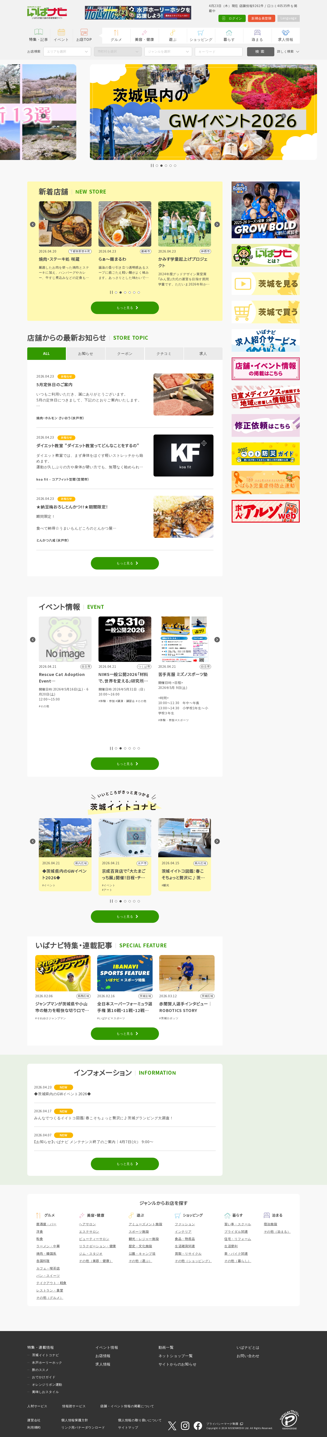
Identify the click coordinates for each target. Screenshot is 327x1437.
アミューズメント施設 (145, 1224)
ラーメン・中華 (48, 1246)
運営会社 (34, 1420)
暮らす (229, 40)
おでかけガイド (44, 1377)
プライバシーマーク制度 (222, 1423)
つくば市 (81, 863)
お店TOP (84, 40)
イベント (61, 40)
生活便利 (231, 1246)
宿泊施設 (270, 1224)
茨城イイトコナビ (45, 1355)
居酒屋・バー (46, 1224)
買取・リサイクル (188, 1253)
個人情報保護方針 (74, 1420)
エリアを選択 (56, 51)
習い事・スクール (237, 1224)
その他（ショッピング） (193, 1261)
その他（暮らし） (237, 1261)
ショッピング (201, 40)
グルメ (116, 40)
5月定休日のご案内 (54, 385)
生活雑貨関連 (185, 1246)
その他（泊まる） (277, 1231)
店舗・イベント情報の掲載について (127, 1406)
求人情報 (285, 40)
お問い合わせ (248, 1356)
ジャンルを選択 (159, 51)
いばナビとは (248, 1347)
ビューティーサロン (94, 1239)
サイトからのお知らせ (178, 1364)
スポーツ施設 (139, 1231)
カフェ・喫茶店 (48, 1268)
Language (288, 18)
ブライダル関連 (236, 1231)
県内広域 (140, 863)
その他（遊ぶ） (140, 1261)
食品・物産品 (185, 1239)
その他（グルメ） (49, 1297)
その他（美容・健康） (96, 1261)
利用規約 (34, 1427)
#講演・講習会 (185, 701)
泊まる (257, 40)
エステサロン (89, 1231)
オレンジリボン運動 (47, 1384)
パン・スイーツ (48, 1275)
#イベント (49, 885)
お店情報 (103, 1356)
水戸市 (202, 863)
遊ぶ (173, 40)
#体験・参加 (166, 701)
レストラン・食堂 (49, 1290)
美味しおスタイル (45, 1392)
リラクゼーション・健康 (97, 1246)
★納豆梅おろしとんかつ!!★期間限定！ (72, 507)
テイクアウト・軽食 (51, 1283)
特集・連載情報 (40, 1347)
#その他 (104, 706)
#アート (167, 890)
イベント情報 (106, 1347)
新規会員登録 (261, 18)
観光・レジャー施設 (144, 1239)
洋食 (39, 1231)
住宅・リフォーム (237, 1239)
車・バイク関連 (236, 1253)
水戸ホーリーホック (47, 1362)
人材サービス (37, 1406)
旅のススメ (40, 1370)
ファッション (185, 1224)
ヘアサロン (87, 1224)
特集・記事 (38, 40)
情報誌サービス (74, 1406)
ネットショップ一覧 (176, 1356)
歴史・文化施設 (140, 1246)
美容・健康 (144, 40)
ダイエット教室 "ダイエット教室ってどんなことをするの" (87, 446)
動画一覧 (166, 1347)
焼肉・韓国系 (46, 1253)
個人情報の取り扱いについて (140, 1420)
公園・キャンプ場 (142, 1253)
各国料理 (43, 1261)
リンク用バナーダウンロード (83, 1427)
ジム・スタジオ (91, 1253)
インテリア (183, 1231)
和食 (39, 1239)
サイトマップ (128, 1427)
